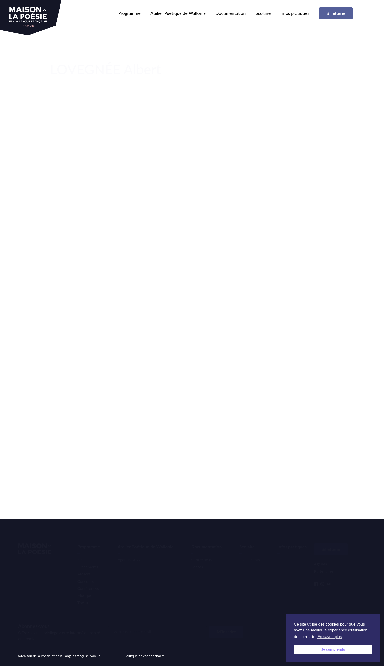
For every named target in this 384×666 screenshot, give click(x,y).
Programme (129, 13)
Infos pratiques (294, 13)
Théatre (84, 595)
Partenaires (323, 563)
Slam (81, 552)
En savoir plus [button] (329, 637)
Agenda (320, 556)
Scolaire (263, 13)
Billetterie (335, 13)
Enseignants (249, 552)
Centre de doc (203, 552)
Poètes (197, 559)
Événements (87, 559)
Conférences (88, 581)
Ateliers (83, 566)
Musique (84, 588)
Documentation (231, 13)
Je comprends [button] (333, 649)
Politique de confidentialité (144, 656)
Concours (85, 573)
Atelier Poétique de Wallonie (178, 13)
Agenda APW (129, 552)
